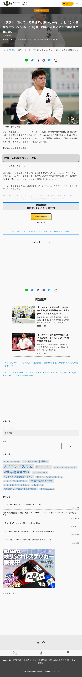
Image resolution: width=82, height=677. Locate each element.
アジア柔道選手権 (20, 39)
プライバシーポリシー (70, 660)
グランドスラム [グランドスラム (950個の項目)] (19, 466)
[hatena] (49, 60)
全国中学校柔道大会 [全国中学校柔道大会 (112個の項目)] (40, 473)
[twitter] (32, 60)
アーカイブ (7, 428)
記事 (7, 39)
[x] (38, 60)
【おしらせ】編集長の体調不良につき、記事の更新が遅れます (29, 531)
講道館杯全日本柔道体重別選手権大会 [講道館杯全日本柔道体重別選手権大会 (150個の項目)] (21, 489)
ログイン (67, 4)
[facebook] (43, 60)
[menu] (77, 3)
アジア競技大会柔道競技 (36, 39)
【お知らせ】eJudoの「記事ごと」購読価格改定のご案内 (27, 540)
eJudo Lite (8, 660)
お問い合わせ (53, 660)
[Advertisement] (41, 266)
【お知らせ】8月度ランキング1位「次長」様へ (22, 505)
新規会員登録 (41, 216)
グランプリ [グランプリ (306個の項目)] (44, 466)
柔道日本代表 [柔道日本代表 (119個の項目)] (38, 485)
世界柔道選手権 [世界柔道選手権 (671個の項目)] (17, 472)
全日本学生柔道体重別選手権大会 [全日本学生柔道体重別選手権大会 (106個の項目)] (16, 481)
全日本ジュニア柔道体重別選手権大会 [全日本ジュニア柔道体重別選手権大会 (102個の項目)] (49, 477)
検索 (5, 442)
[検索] (70, 446)
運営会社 (42, 663)
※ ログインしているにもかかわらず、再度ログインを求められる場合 (41, 231)
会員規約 (42, 660)
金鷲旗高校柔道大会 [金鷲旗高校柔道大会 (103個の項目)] (47, 489)
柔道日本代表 (52, 39)
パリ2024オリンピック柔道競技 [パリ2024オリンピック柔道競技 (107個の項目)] (66, 467)
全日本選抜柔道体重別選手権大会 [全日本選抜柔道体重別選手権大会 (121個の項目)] (17, 485)
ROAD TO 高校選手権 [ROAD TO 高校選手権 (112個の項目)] (12, 462)
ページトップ (13, 653)
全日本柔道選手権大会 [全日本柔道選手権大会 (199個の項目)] (42, 481)
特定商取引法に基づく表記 (25, 660)
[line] (26, 60)
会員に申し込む (42, 11)
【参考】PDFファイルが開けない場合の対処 (21, 523)
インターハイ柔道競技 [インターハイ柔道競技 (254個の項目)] (36, 461)
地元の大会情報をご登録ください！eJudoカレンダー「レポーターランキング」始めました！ (40, 514)
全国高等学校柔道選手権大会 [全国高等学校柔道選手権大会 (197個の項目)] (19, 477)
